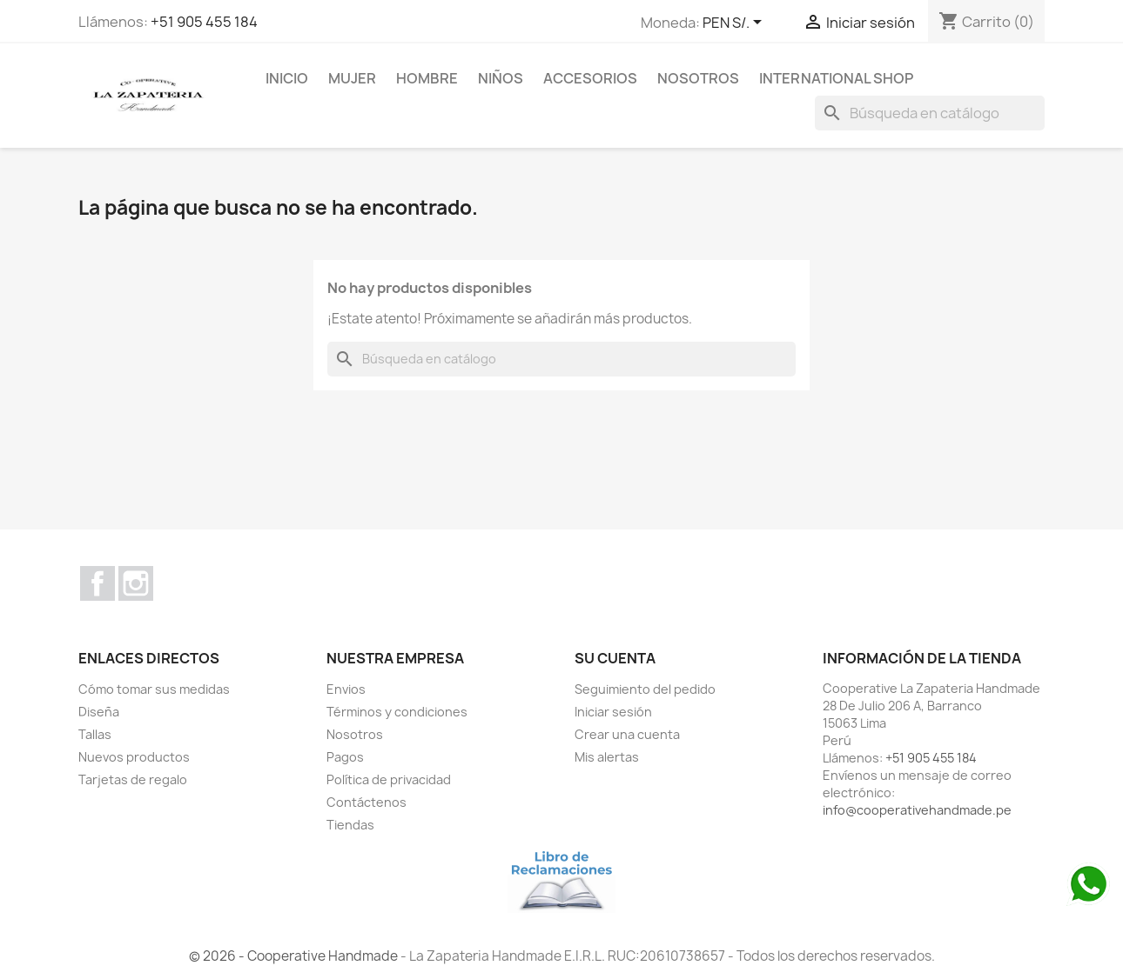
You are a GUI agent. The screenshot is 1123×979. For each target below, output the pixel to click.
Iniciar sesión (613, 711)
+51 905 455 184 (204, 21)
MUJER (352, 78)
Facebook (97, 583)
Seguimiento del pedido (645, 689)
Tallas (94, 734)
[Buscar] (930, 113)
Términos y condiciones (396, 711)
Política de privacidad (388, 779)
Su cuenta (615, 658)
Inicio (287, 78)
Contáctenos (366, 802)
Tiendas (350, 824)
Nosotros (698, 78)
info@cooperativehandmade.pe (917, 810)
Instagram (135, 583)
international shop (836, 78)
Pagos (345, 757)
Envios (346, 689)
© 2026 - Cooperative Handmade (294, 956)
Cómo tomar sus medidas (154, 689)
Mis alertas (607, 757)
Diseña (98, 711)
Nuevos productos (134, 757)
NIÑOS (500, 78)
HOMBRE (427, 78)
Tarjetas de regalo (132, 779)
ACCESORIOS (590, 78)
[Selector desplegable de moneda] (735, 23)
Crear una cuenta (627, 734)
